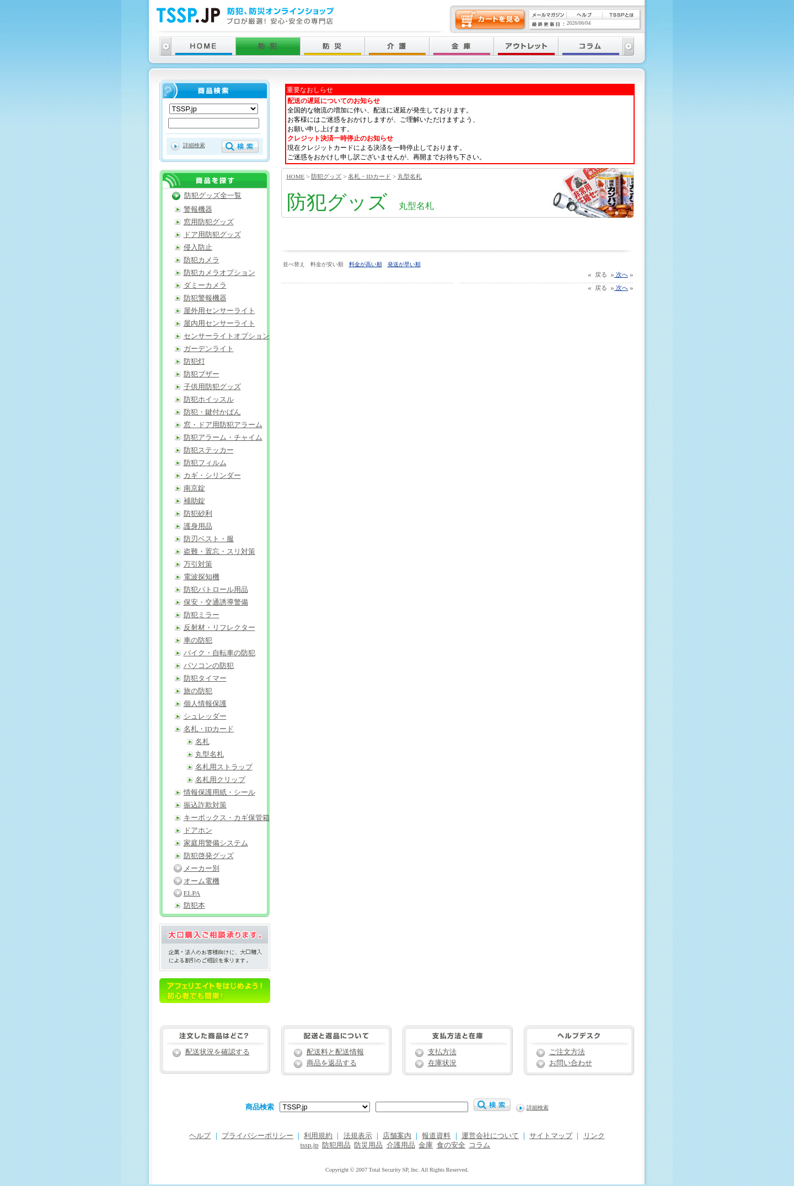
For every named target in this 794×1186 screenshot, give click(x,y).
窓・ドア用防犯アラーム (223, 425)
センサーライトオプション (227, 336)
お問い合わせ (570, 1063)
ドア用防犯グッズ (212, 235)
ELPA (192, 893)
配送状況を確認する (217, 1052)
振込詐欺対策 (205, 805)
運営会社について (490, 1136)
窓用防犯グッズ (209, 222)
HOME (296, 176)
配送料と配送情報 (335, 1052)
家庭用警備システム (216, 843)
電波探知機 (201, 577)
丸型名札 (410, 176)
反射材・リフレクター (219, 628)
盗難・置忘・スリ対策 (219, 552)
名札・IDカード (369, 176)
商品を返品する (332, 1063)
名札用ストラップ (224, 767)
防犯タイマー (205, 678)
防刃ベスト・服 (209, 539)
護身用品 (198, 526)
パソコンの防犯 (209, 666)
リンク (594, 1136)
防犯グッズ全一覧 (213, 196)
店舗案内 (397, 1136)
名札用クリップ (220, 780)
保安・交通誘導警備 (216, 602)
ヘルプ (200, 1136)
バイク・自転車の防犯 (219, 653)
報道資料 (436, 1136)
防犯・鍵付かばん (212, 412)
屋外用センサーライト (219, 311)
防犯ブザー (201, 374)
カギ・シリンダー (212, 475)
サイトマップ (550, 1136)
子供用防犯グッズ (212, 387)
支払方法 (442, 1052)
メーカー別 (201, 868)
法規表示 (358, 1136)
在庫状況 (442, 1063)
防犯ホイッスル (209, 399)
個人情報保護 (205, 704)
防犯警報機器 (205, 298)
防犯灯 (194, 361)
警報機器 (198, 209)
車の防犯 (198, 640)
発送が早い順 (404, 264)
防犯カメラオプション (219, 273)
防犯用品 (336, 1145)
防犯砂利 (198, 513)
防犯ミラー (201, 615)
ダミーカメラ (205, 285)
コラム (479, 1145)
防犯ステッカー (209, 450)
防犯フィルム (205, 463)
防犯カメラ (201, 260)
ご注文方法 (567, 1052)
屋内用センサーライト (219, 323)
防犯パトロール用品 (216, 590)
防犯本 (194, 905)
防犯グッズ (326, 176)
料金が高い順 (365, 264)
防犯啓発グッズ (209, 856)
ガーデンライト (209, 349)
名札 (202, 742)
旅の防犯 (198, 691)
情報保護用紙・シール (219, 792)
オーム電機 (201, 881)
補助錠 (194, 501)
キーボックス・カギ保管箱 (227, 818)
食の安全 (451, 1145)
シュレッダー (205, 716)
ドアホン (198, 830)
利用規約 (318, 1136)
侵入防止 (198, 247)
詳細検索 (194, 145)
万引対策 (198, 564)
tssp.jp (310, 1145)
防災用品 (368, 1145)
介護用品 (401, 1145)
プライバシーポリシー (257, 1136)
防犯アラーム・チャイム (223, 437)
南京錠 (194, 488)
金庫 (426, 1145)
